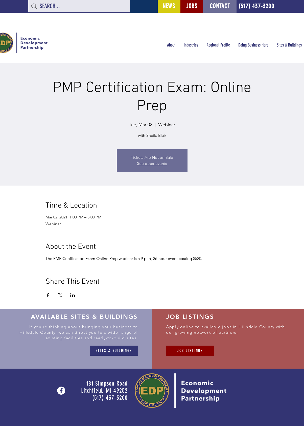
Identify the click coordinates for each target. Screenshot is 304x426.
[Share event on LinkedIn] (72, 295)
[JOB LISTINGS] (190, 351)
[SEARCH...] (79, 6)
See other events (152, 163)
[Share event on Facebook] (47, 295)
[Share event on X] (60, 295)
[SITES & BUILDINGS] (114, 351)
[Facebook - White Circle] (61, 391)
